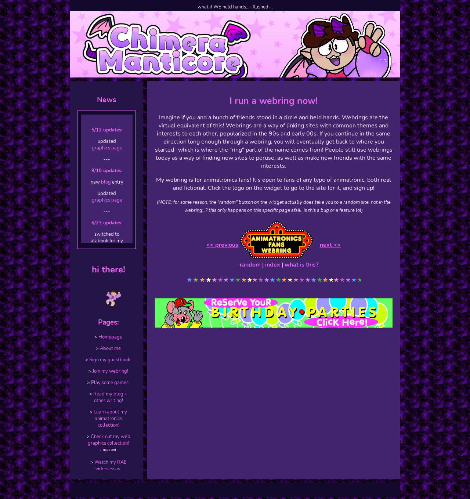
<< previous (222, 245)
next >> (330, 245)
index (272, 265)
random (250, 265)
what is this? (301, 265)
